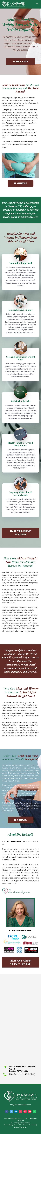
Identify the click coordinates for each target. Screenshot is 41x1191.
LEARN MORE (20, 183)
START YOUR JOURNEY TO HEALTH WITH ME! (20, 962)
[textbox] (20, 24)
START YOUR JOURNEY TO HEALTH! (20, 533)
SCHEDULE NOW (20, 61)
